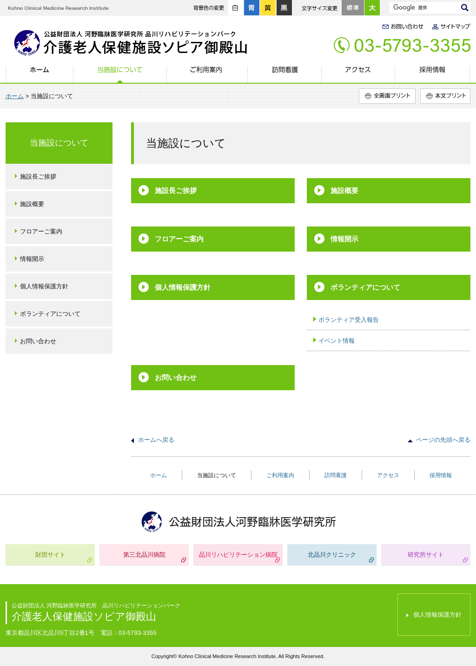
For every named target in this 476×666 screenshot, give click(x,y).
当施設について (119, 75)
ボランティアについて (365, 287)
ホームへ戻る (156, 439)
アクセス (358, 75)
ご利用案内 (206, 75)
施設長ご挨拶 (176, 190)
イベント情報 (336, 340)
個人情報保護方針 (183, 287)
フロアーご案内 (179, 239)
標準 (353, 8)
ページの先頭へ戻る (443, 439)
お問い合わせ (176, 377)
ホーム (39, 75)
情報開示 (344, 239)
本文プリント (445, 96)
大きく (372, 8)
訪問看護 (283, 75)
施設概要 (344, 190)
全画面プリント (387, 96)
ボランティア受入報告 (348, 319)
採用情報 (432, 75)
